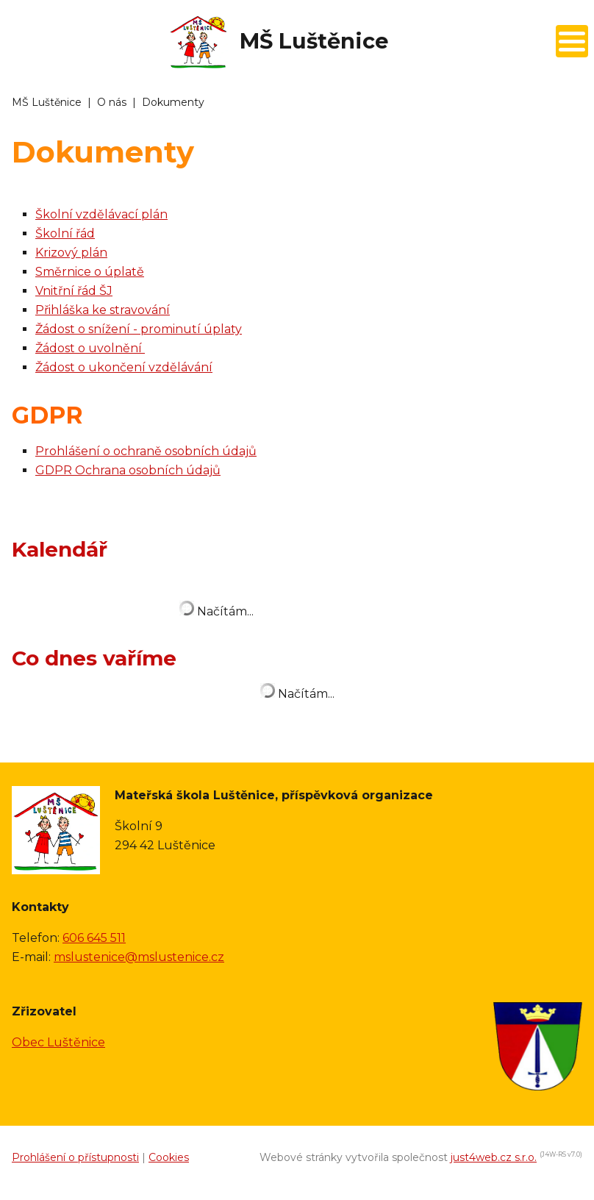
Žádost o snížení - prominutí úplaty (138, 329)
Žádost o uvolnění (90, 348)
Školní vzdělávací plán (101, 214)
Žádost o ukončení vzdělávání (123, 367)
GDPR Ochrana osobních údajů (128, 470)
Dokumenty (173, 102)
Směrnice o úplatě (89, 272)
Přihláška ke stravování (102, 310)
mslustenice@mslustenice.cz (139, 957)
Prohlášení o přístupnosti (75, 1157)
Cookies (168, 1157)
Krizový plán (71, 253)
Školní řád (65, 233)
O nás (111, 102)
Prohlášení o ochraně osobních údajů (146, 451)
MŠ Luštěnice (47, 102)
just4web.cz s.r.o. (494, 1157)
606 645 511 (94, 938)
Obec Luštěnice (58, 1042)
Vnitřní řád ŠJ (73, 291)
